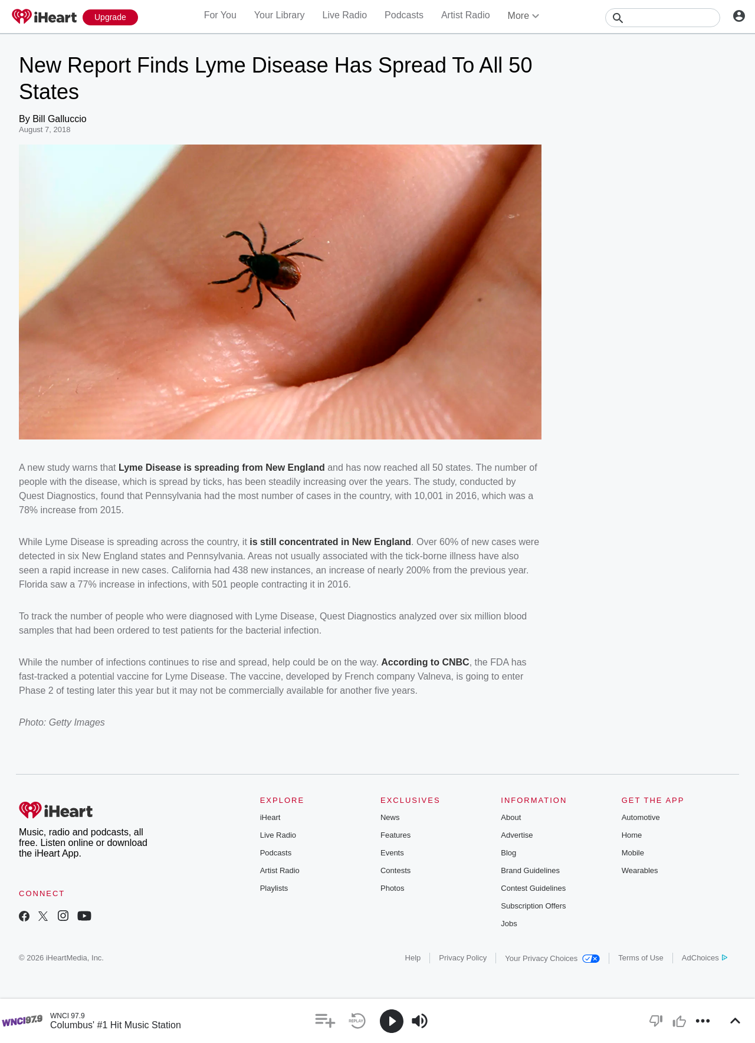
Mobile (633, 852)
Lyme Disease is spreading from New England (220, 468)
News (390, 817)
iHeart (270, 817)
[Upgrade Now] (110, 17)
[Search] (662, 17)
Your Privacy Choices (552, 958)
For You (220, 15)
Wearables (640, 870)
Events (392, 852)
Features (395, 835)
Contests (395, 870)
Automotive (641, 817)
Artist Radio (465, 15)
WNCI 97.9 (67, 1016)
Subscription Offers (533, 905)
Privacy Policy (463, 957)
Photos (392, 888)
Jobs (509, 923)
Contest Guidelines (533, 888)
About (511, 817)
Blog (508, 852)
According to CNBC (425, 662)
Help (413, 957)
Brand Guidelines (530, 870)
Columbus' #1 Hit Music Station (115, 1025)
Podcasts (404, 15)
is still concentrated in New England (330, 542)
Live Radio (344, 15)
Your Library (279, 15)
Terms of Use (641, 957)
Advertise (517, 835)
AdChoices (704, 957)
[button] (325, 1021)
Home (632, 835)
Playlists (274, 888)
